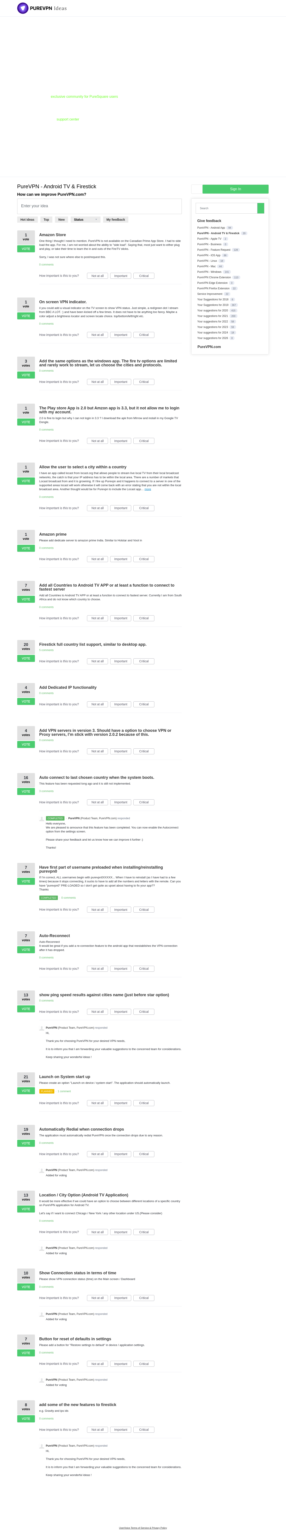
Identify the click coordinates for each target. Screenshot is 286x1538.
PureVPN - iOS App (209, 255)
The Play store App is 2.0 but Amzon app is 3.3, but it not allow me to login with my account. (109, 410)
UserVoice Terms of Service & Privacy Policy (143, 1528)
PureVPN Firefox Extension (213, 288)
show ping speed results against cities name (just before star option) (104, 995)
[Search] (260, 208)
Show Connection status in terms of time (77, 1273)
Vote (26, 248)
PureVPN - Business (209, 244)
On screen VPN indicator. (63, 302)
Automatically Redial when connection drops (81, 1129)
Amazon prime (53, 534)
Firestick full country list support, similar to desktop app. (93, 644)
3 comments (46, 791)
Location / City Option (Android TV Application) (83, 1195)
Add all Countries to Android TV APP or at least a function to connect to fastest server (106, 587)
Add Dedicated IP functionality (68, 687)
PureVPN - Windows (209, 271)
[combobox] (227, 208)
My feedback (115, 219)
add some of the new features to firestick (77, 1404)
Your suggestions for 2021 (213, 316)
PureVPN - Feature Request (214, 249)
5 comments (46, 650)
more (147, 489)
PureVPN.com (209, 347)
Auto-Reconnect (54, 936)
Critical (146, 276)
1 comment (64, 1091)
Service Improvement (210, 294)
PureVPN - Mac (206, 266)
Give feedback (209, 221)
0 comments (46, 264)
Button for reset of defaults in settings (75, 1339)
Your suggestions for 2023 (213, 327)
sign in (235, 189)
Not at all (99, 276)
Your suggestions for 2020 (213, 310)
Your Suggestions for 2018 (213, 299)
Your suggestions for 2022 (213, 321)
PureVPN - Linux (207, 260)
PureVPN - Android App (211, 227)
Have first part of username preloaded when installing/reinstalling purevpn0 (101, 869)
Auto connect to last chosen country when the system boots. (96, 777)
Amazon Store (52, 235)
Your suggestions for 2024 (213, 332)
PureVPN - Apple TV (209, 238)
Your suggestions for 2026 (213, 338)
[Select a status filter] (85, 219)
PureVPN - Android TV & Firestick (218, 233)
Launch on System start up (64, 1077)
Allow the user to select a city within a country (83, 467)
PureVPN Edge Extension (212, 282)
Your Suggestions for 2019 (213, 305)
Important (122, 276)
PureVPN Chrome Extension (214, 277)
